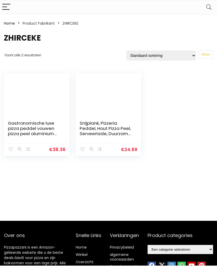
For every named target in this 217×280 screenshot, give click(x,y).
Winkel (82, 254)
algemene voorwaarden (122, 257)
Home (9, 23)
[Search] (209, 7)
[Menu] (6, 7)
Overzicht (85, 262)
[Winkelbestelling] (161, 56)
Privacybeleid (122, 247)
